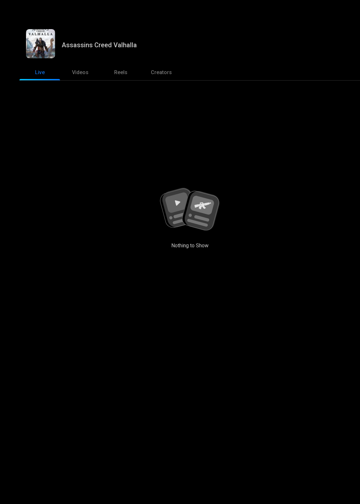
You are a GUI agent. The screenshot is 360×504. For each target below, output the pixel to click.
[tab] (39, 72)
